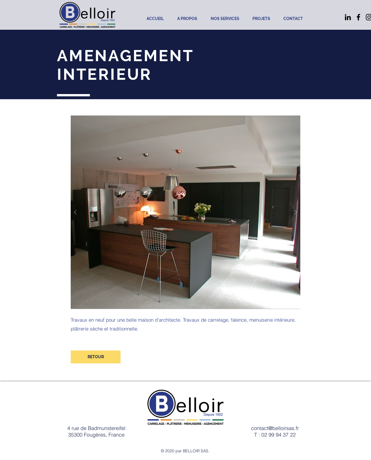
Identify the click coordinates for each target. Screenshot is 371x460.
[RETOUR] (96, 357)
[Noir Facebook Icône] (358, 17)
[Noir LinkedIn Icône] (348, 17)
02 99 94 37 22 (278, 434)
